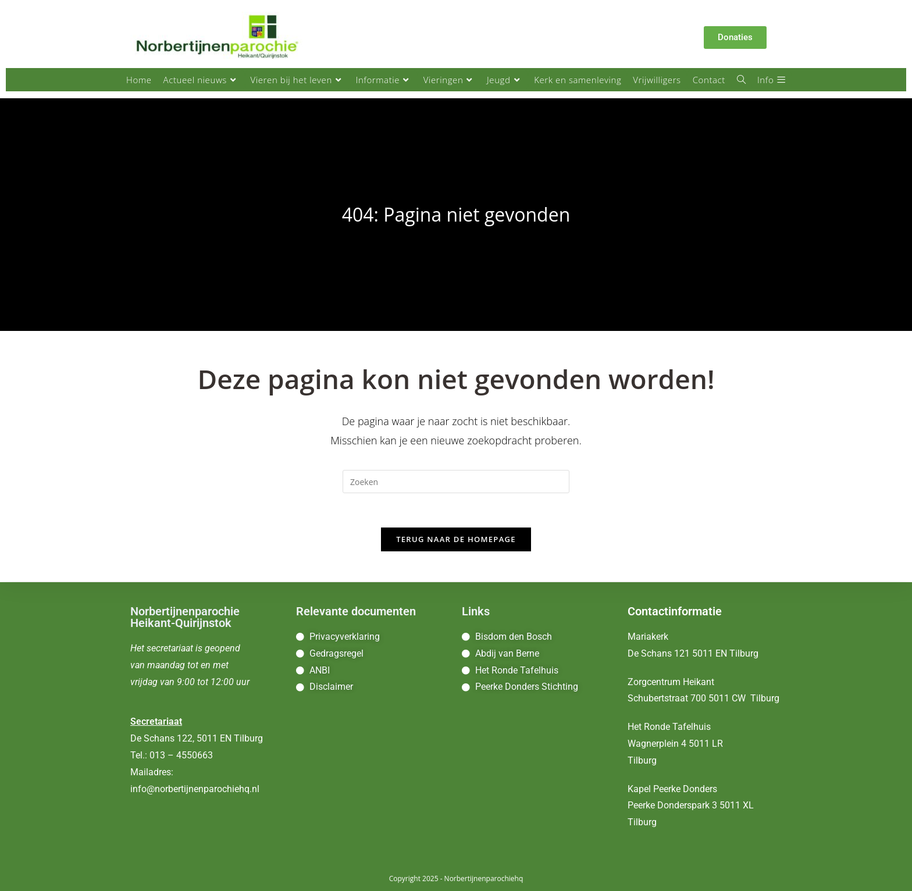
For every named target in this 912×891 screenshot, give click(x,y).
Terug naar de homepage (456, 540)
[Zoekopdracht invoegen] (456, 481)
